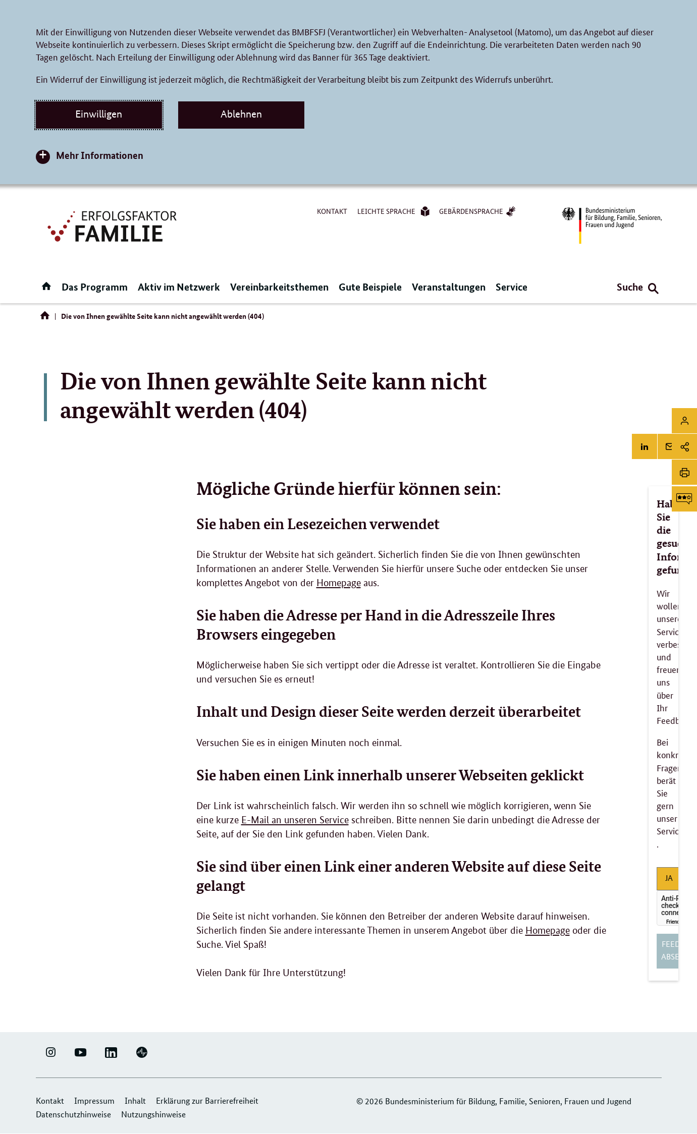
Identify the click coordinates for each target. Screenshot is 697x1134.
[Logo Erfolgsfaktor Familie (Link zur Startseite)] (113, 225)
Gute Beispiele (370, 286)
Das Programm (95, 286)
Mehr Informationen (99, 155)
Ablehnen (241, 114)
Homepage (338, 583)
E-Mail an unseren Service (295, 820)
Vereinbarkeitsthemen (279, 286)
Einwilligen (98, 114)
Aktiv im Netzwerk (179, 286)
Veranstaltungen (449, 286)
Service (511, 286)
